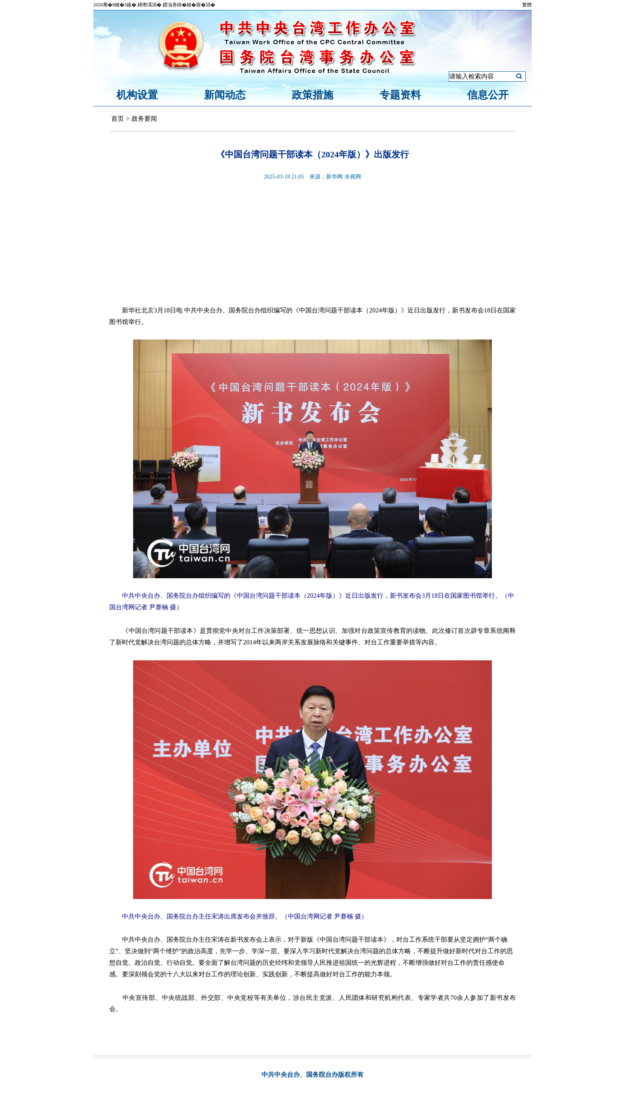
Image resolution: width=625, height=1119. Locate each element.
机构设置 (137, 95)
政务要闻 (144, 118)
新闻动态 (225, 95)
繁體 (527, 5)
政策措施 (312, 95)
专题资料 (400, 95)
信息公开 (488, 95)
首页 (117, 118)
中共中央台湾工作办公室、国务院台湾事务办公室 (312, 37)
